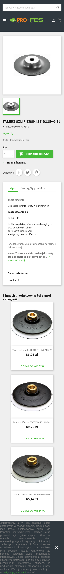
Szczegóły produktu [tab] (33, 188)
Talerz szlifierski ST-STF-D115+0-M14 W (32, 350)
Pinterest (36, 172)
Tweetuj (27, 172)
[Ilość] (7, 154)
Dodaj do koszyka (34, 154)
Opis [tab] (13, 188)
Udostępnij (19, 172)
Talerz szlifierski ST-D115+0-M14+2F (32, 494)
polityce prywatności (14, 572)
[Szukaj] (32, 7)
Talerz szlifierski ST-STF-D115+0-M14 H (32, 422)
